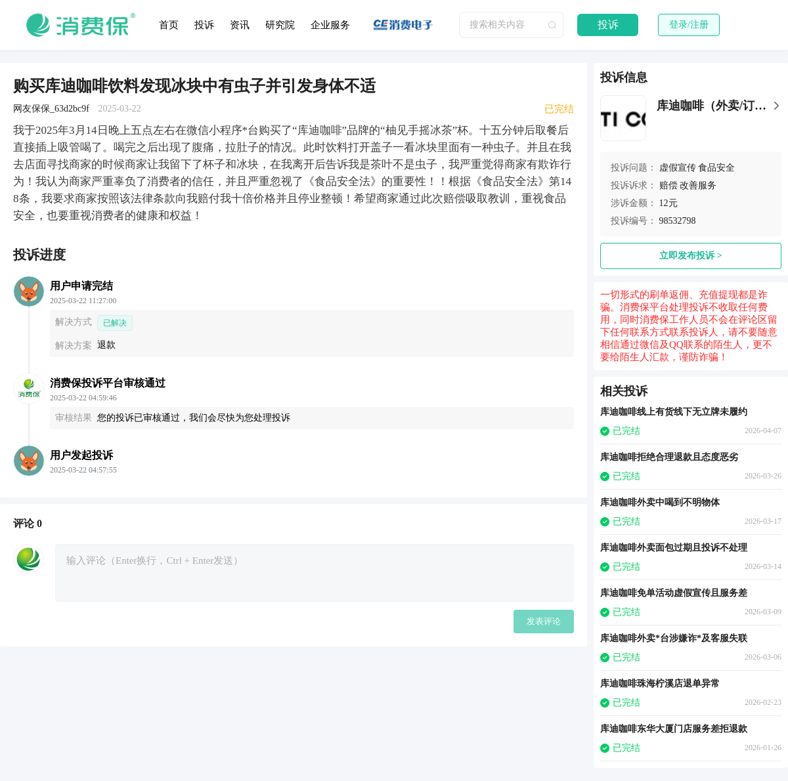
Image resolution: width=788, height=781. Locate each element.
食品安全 (716, 168)
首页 (169, 25)
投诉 (204, 25)
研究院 (280, 25)
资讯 (240, 25)
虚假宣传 (677, 168)
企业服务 (330, 25)
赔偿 (668, 185)
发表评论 (544, 621)
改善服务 (698, 185)
